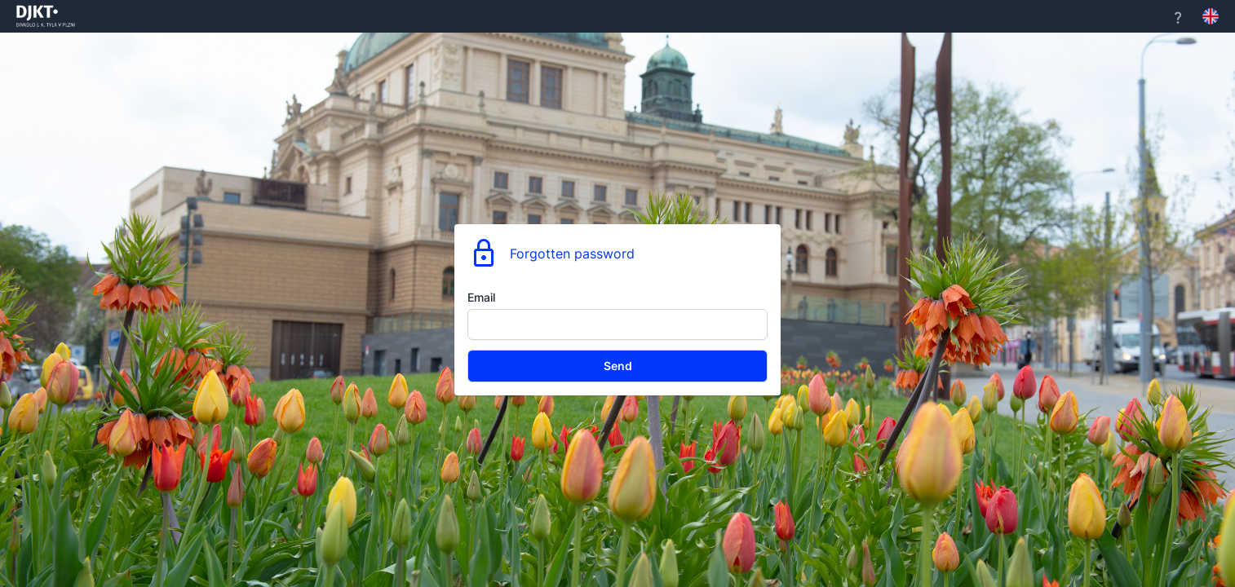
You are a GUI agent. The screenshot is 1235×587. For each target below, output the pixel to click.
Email (481, 297)
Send (618, 366)
